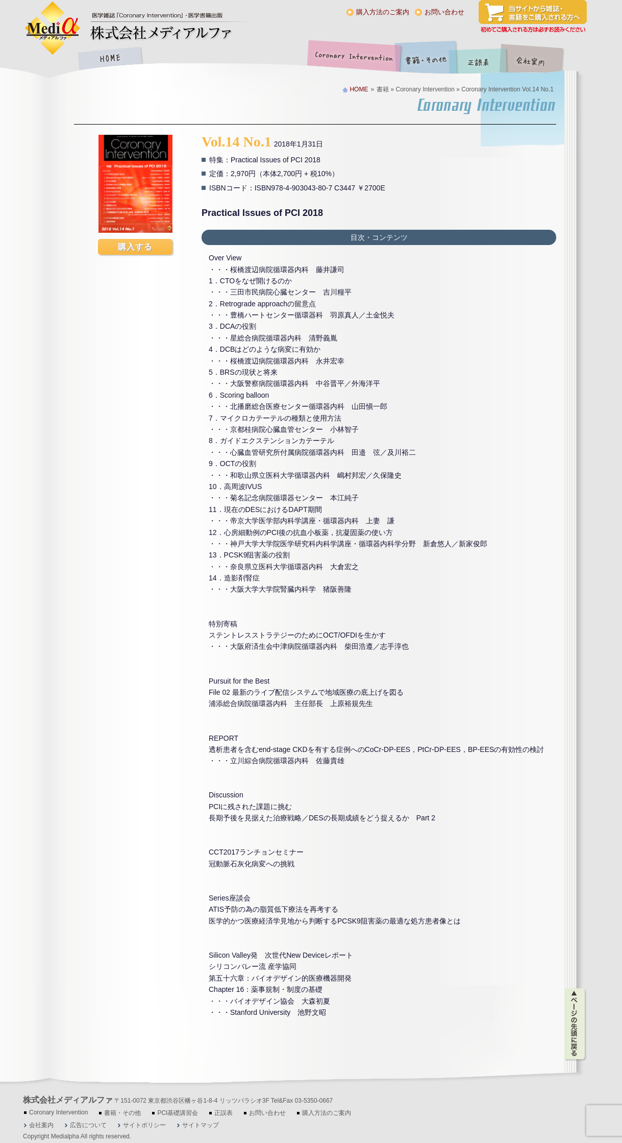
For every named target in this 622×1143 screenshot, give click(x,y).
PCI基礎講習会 (177, 1112)
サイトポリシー (144, 1125)
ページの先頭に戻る (575, 1024)
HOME (109, 59)
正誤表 (479, 59)
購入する (135, 246)
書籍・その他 (426, 59)
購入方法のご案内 (382, 12)
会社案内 (538, 59)
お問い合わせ (444, 12)
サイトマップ (200, 1125)
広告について (88, 1125)
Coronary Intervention (352, 59)
